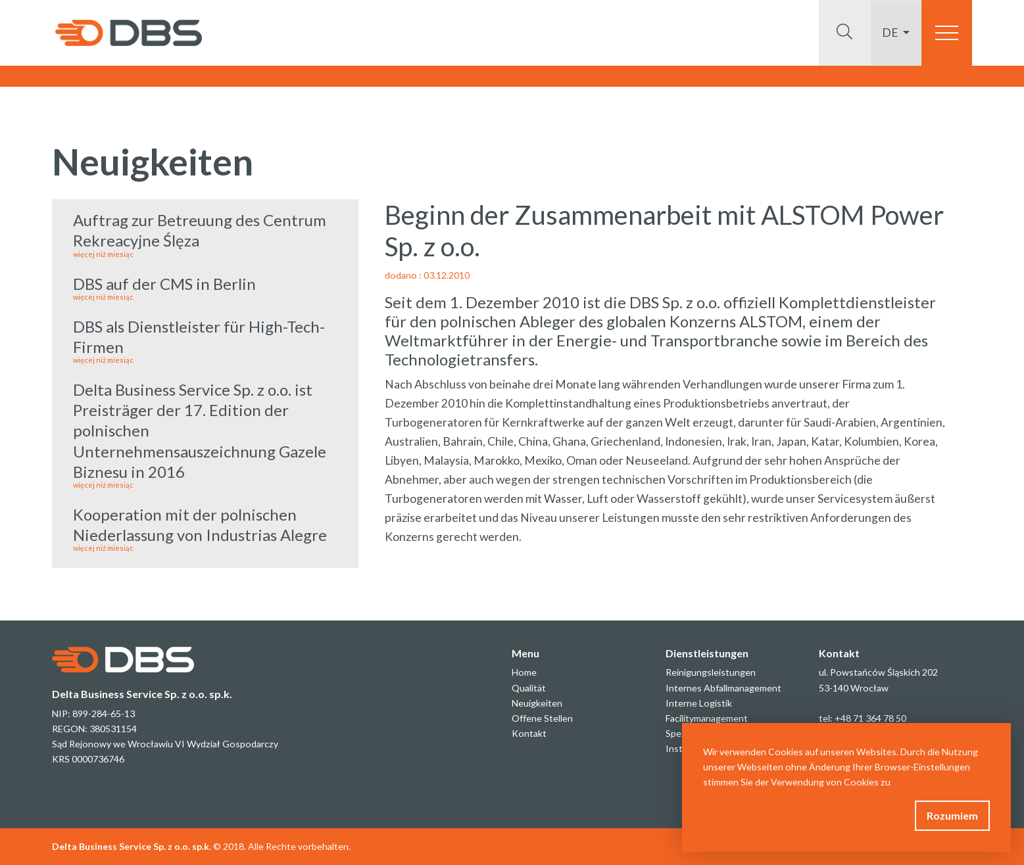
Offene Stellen (542, 718)
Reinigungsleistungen (711, 672)
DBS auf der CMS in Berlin (205, 287)
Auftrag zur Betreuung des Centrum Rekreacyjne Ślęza (205, 234)
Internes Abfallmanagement (723, 687)
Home (524, 672)
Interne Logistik (699, 703)
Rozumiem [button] (952, 815)
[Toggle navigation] (947, 33)
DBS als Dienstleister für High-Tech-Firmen (205, 340)
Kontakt (529, 733)
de (891, 32)
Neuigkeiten (537, 703)
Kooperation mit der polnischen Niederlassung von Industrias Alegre (205, 528)
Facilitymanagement (707, 718)
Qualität (529, 687)
